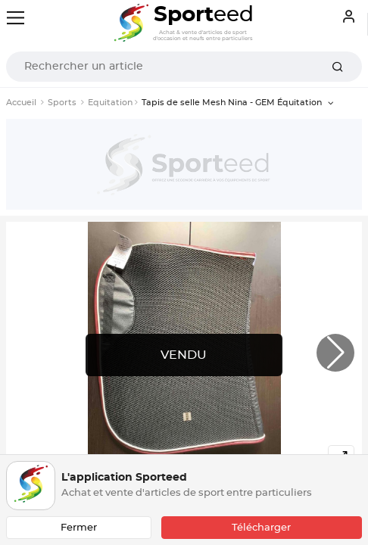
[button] (335, 353)
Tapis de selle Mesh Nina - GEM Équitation (233, 102)
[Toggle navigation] (15, 17)
